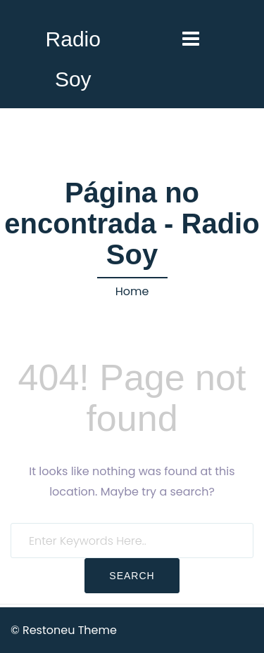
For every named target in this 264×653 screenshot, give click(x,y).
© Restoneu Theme (64, 630)
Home (132, 291)
